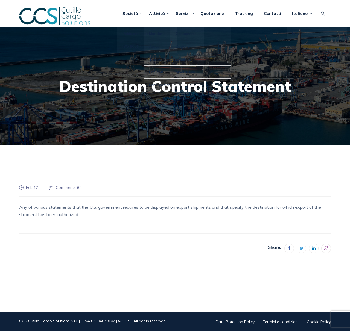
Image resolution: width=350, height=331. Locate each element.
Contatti (272, 13)
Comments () (68, 187)
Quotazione (212, 13)
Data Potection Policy (235, 321)
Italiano (300, 13)
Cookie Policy (319, 321)
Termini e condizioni (281, 321)
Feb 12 (32, 187)
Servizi (182, 13)
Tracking (244, 13)
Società (130, 13)
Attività (157, 13)
